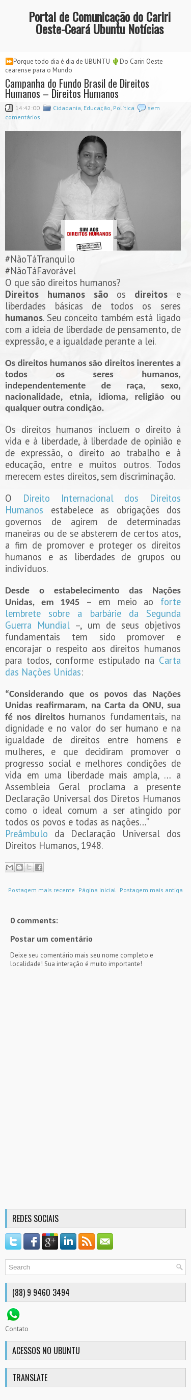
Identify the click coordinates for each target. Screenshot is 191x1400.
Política (123, 108)
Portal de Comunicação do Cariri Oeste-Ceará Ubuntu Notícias (100, 22)
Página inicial (97, 890)
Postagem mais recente (41, 890)
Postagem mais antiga (151, 890)
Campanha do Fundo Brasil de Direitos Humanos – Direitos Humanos (77, 88)
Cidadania (67, 108)
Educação (97, 108)
